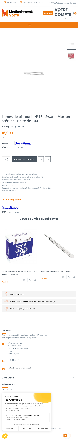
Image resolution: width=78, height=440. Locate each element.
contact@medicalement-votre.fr (20, 368)
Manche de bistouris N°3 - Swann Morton (56, 271)
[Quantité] (6, 159)
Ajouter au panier (24, 159)
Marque (5, 143)
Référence (6, 147)
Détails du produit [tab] (11, 199)
